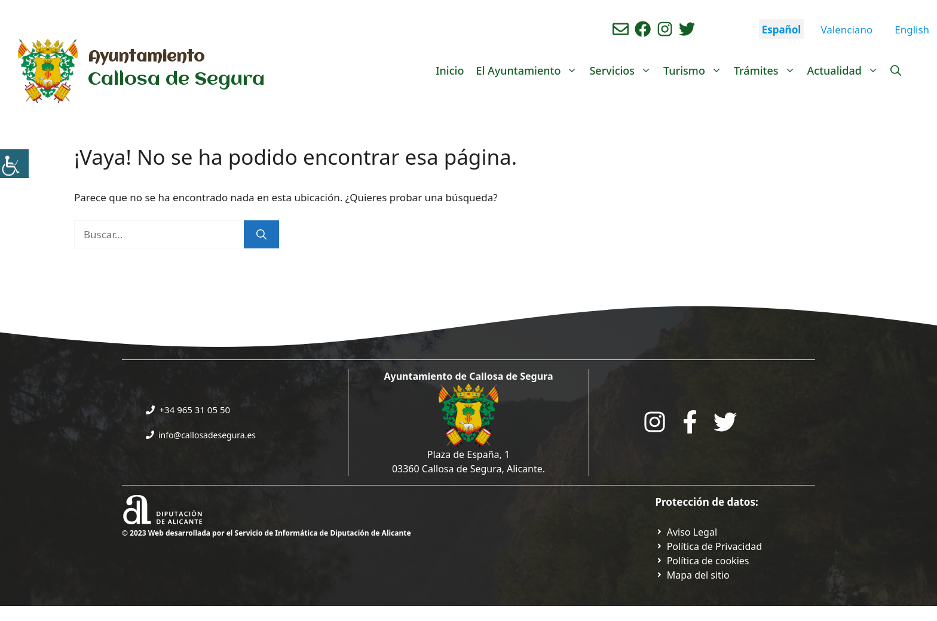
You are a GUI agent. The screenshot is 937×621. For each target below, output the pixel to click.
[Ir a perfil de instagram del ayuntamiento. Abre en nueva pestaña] (665, 29)
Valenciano (846, 29)
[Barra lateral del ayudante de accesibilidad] (14, 163)
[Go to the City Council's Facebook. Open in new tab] (690, 422)
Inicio (450, 70)
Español (781, 29)
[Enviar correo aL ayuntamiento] (621, 29)
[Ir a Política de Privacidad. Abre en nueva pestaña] (687, 532)
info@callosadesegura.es (207, 435)
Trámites (767, 70)
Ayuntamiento (146, 57)
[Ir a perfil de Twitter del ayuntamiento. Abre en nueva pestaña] (687, 29)
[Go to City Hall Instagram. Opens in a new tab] (654, 422)
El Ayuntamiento (529, 70)
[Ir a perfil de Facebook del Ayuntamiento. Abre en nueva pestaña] (643, 29)
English (912, 29)
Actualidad (845, 70)
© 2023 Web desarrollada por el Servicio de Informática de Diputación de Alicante (266, 533)
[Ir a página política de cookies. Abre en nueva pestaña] (702, 561)
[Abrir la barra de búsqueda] (895, 70)
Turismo (695, 70)
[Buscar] (261, 234)
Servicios (623, 70)
